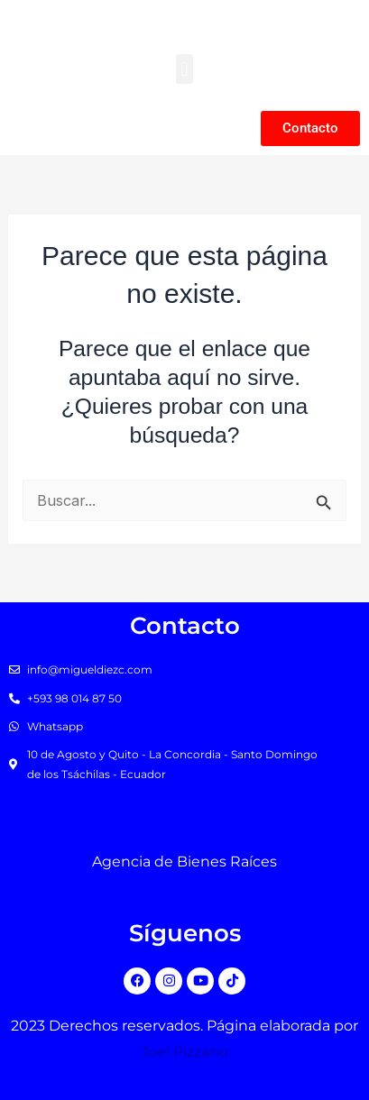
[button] (184, 69)
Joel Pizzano (184, 1051)
